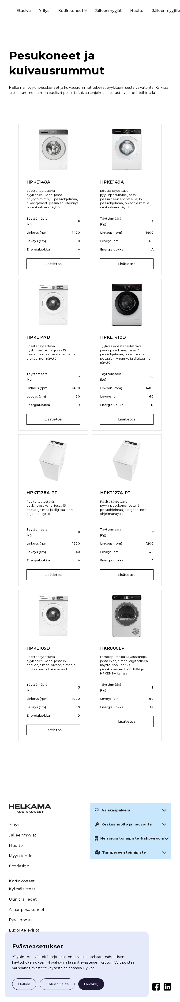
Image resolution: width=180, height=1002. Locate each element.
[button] (71, 10)
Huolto (136, 10)
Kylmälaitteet (22, 889)
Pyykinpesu (20, 920)
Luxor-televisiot (24, 930)
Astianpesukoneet (27, 909)
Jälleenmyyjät (108, 10)
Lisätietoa (53, 264)
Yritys (44, 10)
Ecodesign (19, 866)
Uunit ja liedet (23, 899)
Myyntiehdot (21, 856)
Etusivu (23, 10)
